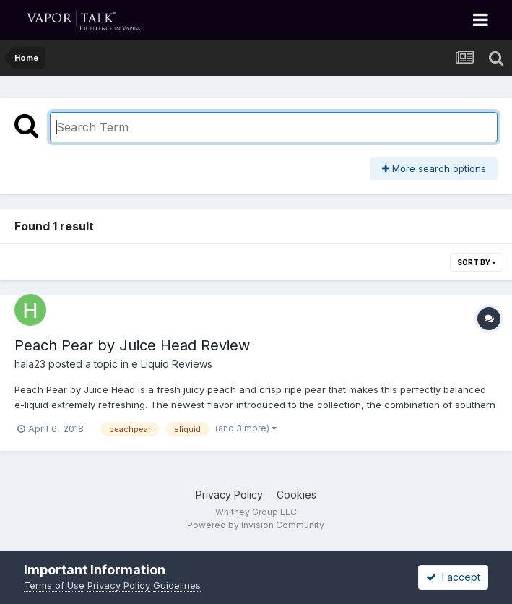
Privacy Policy (229, 494)
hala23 (29, 364)
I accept (453, 577)
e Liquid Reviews (171, 364)
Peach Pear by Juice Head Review (132, 345)
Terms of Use (54, 585)
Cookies (296, 494)
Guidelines (177, 585)
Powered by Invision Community (255, 524)
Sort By (476, 262)
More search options (434, 168)
